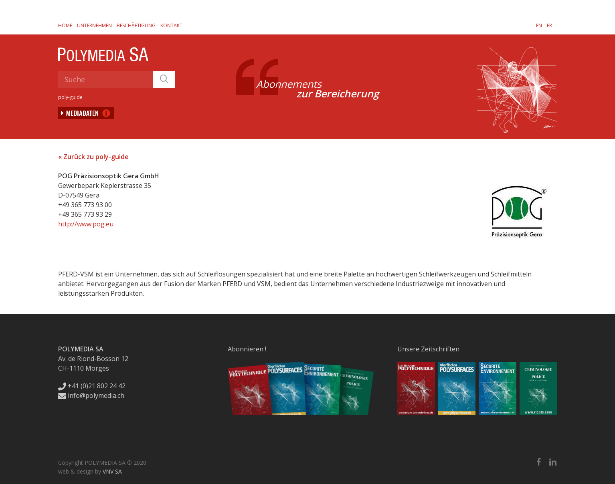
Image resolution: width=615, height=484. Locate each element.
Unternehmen (94, 25)
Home (65, 25)
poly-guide (70, 97)
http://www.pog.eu (85, 224)
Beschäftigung (136, 25)
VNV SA (112, 471)
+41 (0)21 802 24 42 (91, 385)
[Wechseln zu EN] (539, 25)
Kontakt (171, 25)
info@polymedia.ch (91, 395)
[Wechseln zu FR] (549, 25)
